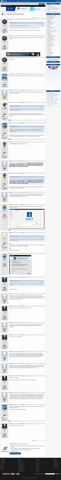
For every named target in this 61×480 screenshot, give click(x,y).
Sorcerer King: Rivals (21, 471)
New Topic (42, 4)
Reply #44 (10, 334)
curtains (57, 103)
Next (42, 17)
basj (4, 238)
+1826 (4, 243)
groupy (56, 95)
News (22, 1)
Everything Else (6, 11)
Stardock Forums (24, 102)
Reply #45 (10, 351)
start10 (56, 98)
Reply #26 (10, 19)
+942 (4, 29)
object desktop (53, 103)
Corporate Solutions (3, 462)
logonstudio (48, 103)
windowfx (52, 102)
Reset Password (56, 466)
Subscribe (57, 473)
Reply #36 (10, 192)
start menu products (49, 94)
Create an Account (56, 463)
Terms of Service (30, 478)
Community (18, 1)
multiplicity (52, 95)
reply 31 (18, 126)
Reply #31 (10, 102)
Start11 (2, 463)
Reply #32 (10, 122)
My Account (55, 462)
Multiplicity (2, 467)
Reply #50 (10, 423)
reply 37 (17, 236)
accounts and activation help (50, 98)
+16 (4, 97)
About (37, 461)
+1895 (4, 152)
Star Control (19, 466)
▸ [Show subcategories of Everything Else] (8, 11)
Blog (25, 1)
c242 (4, 283)
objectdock (48, 95)
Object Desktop (3, 461)
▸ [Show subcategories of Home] (3, 11)
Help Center (55, 461)
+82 (4, 114)
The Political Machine (21, 467)
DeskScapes (2, 466)
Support (28, 1)
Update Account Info (56, 467)
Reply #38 (10, 232)
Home (2, 11)
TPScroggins (4, 108)
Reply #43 (10, 322)
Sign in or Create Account (15, 453)
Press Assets (38, 467)
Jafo (4, 147)
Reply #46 (10, 363)
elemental (55, 102)
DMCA (33, 478)
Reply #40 (10, 277)
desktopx (48, 99)
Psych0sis (5, 166)
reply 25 (15, 22)
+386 (4, 287)
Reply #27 (10, 35)
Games (14, 1)
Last (44, 17)
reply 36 (17, 280)
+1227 (4, 264)
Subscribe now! (53, 61)
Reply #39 (10, 253)
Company (38, 459)
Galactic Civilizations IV (21, 463)
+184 (4, 84)
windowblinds (51, 93)
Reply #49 (10, 404)
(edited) (30, 19)
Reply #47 (10, 375)
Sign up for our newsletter (39, 473)
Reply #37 (10, 204)
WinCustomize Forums (25, 19)
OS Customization (11, 11)
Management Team (38, 463)
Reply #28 (10, 57)
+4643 (4, 133)
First (35, 17)
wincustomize (52, 99)
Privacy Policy (25, 478)
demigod (48, 102)
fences (48, 93)
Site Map (36, 478)
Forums (37, 471)
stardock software (55, 94)
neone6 (4, 25)
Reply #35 (10, 173)
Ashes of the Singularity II (21, 461)
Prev (37, 17)
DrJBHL (4, 128)
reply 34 (17, 176)
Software (10, 1)
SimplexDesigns (4, 79)
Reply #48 (10, 392)
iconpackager (57, 99)
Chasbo (4, 210)
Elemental (19, 462)
